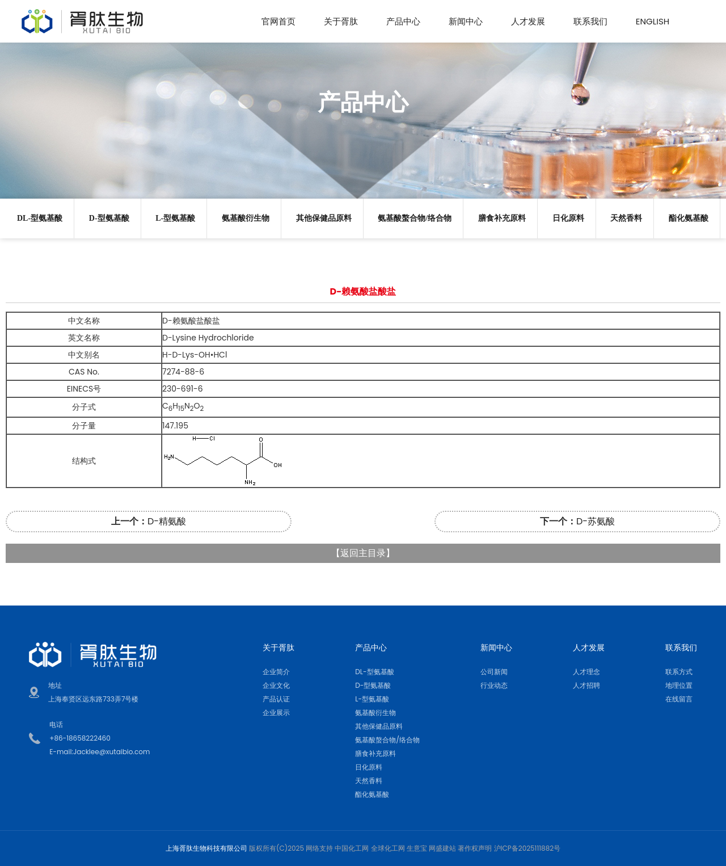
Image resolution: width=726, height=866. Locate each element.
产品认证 (276, 699)
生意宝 (417, 848)
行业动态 (494, 685)
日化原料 (568, 218)
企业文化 (276, 685)
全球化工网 (388, 848)
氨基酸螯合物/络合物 (414, 218)
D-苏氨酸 (577, 521)
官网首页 (278, 21)
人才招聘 (586, 685)
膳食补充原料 (502, 218)
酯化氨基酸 (688, 218)
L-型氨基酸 (175, 218)
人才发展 (528, 21)
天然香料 (626, 218)
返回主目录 (363, 553)
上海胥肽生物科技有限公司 (206, 848)
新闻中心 (466, 21)
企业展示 (276, 712)
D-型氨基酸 (109, 218)
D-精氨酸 (148, 521)
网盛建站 (442, 848)
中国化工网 (352, 848)
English (652, 21)
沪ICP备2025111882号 (527, 848)
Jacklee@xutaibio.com (111, 751)
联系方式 (679, 671)
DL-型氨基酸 (39, 218)
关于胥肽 (341, 21)
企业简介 (276, 671)
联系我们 (590, 21)
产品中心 (403, 21)
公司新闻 (494, 671)
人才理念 (586, 671)
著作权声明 (475, 848)
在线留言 (679, 699)
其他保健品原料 (324, 218)
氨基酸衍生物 (245, 218)
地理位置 (679, 685)
